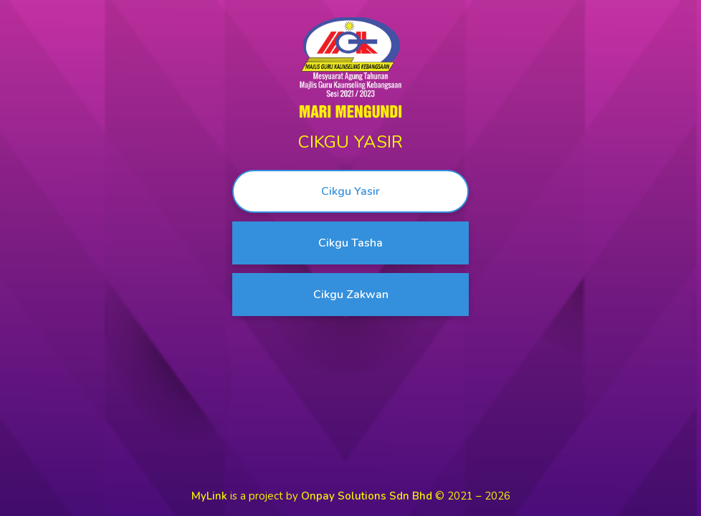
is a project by (313, 496)
